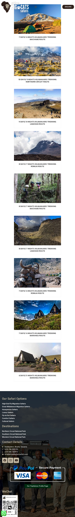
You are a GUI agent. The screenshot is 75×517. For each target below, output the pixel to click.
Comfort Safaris (8, 418)
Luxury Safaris (7, 412)
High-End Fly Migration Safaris (14, 404)
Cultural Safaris (8, 421)
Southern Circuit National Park (14, 434)
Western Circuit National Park (13, 437)
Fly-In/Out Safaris (9, 415)
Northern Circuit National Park (14, 431)
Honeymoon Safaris (10, 410)
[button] (35, 7)
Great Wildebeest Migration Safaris (16, 407)
